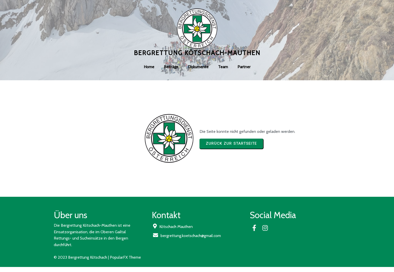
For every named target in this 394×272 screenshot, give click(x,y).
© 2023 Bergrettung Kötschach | (82, 257)
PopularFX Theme (125, 257)
